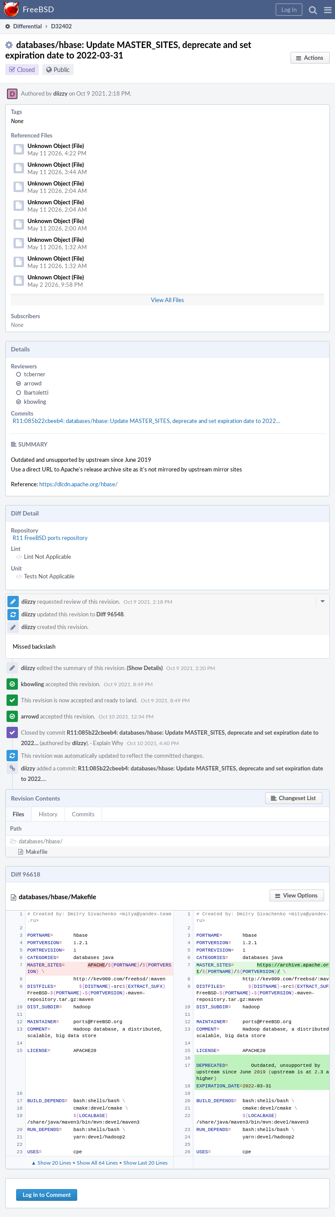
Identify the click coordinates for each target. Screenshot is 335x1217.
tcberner (34, 374)
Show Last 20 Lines (145, 1162)
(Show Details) (145, 667)
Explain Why (108, 743)
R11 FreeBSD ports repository (50, 538)
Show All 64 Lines (97, 1162)
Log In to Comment (47, 1194)
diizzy (60, 93)
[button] (328, 9)
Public (62, 69)
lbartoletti (36, 392)
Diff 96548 (110, 614)
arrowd (32, 383)
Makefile (37, 852)
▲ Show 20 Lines (51, 1162)
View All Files (167, 300)
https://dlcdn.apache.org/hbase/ (78, 484)
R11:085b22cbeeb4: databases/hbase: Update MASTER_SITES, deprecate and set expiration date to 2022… (146, 421)
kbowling (35, 402)
